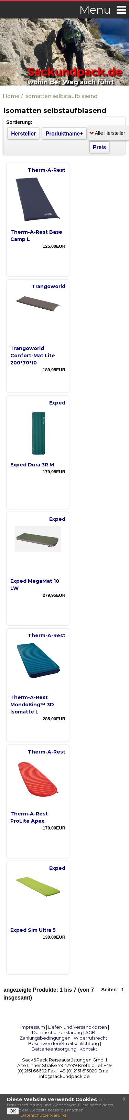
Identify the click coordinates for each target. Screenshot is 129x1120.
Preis (99, 147)
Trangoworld (48, 286)
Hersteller (23, 134)
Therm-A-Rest (46, 170)
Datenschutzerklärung (57, 1032)
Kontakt (88, 1049)
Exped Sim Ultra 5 (33, 930)
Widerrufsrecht (90, 1038)
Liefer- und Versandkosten (77, 1027)
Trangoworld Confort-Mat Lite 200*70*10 (32, 355)
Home (11, 96)
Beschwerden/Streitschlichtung (63, 1043)
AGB (90, 1032)
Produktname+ (64, 134)
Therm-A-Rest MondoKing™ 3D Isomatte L (32, 704)
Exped (57, 403)
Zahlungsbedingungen (45, 1038)
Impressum (32, 1027)
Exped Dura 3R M (32, 465)
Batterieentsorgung (54, 1049)
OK (13, 1110)
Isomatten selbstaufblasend (60, 96)
